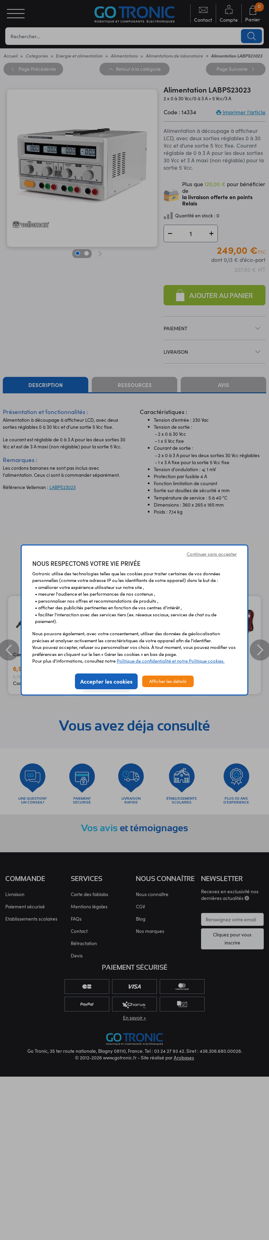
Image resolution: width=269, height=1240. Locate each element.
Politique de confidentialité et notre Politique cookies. (171, 661)
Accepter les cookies (106, 681)
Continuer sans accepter (212, 554)
